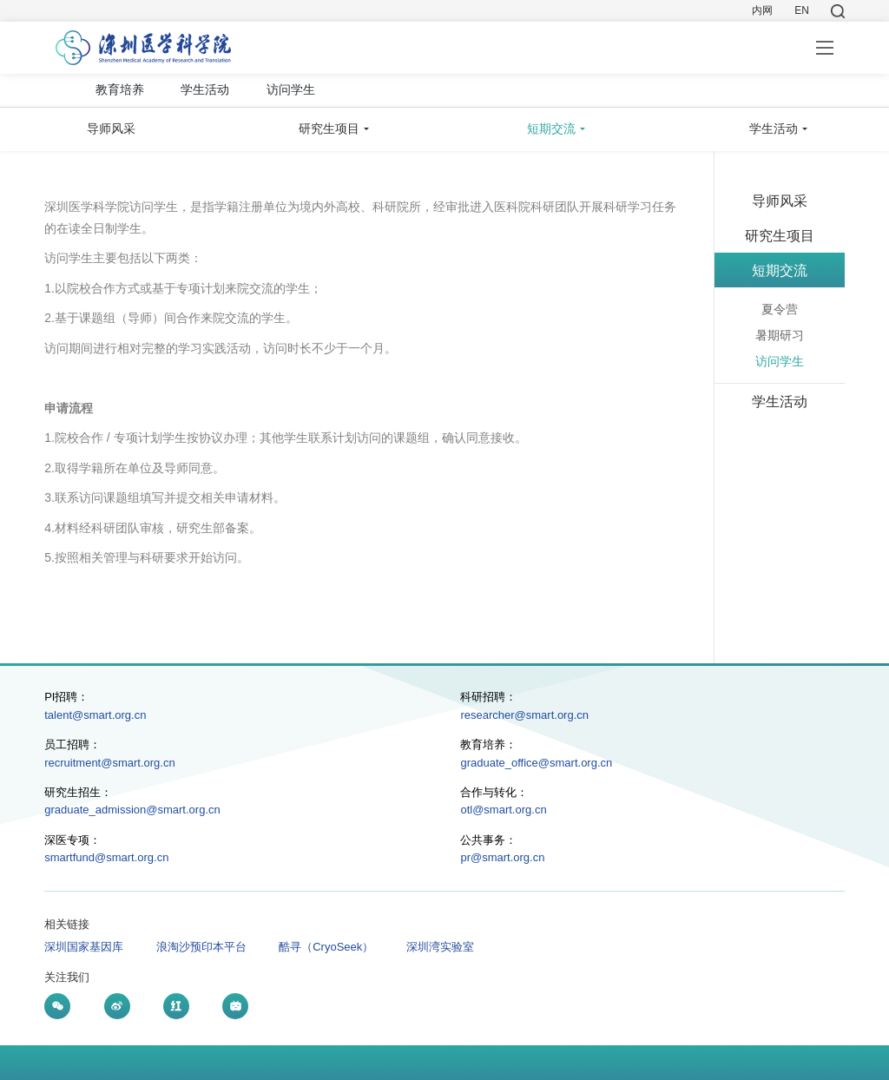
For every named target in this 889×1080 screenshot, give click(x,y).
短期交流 (551, 128)
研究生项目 (329, 128)
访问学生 (291, 89)
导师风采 (111, 128)
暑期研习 (779, 335)
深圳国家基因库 (83, 946)
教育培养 (119, 89)
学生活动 (205, 89)
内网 (762, 10)
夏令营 (779, 309)
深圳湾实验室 (440, 946)
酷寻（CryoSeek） (326, 946)
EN (801, 10)
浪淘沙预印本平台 (201, 946)
